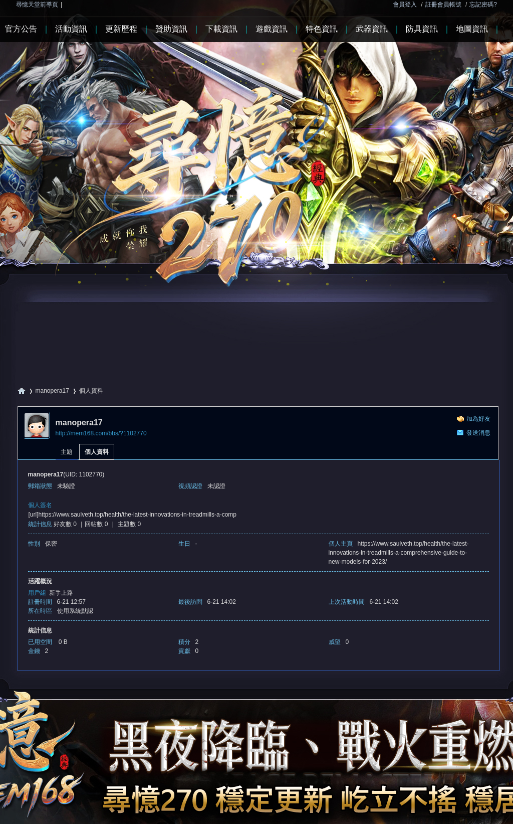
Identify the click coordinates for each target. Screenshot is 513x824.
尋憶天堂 (22, 391)
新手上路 (61, 592)
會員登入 (405, 4)
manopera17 (52, 390)
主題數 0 (129, 524)
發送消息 (478, 432)
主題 (67, 451)
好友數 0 (65, 524)
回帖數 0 (96, 524)
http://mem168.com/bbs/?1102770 (101, 433)
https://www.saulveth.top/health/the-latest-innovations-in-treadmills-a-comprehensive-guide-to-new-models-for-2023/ (399, 552)
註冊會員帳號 (443, 4)
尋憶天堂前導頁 (37, 4)
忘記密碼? (483, 4)
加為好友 (478, 418)
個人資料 (97, 451)
